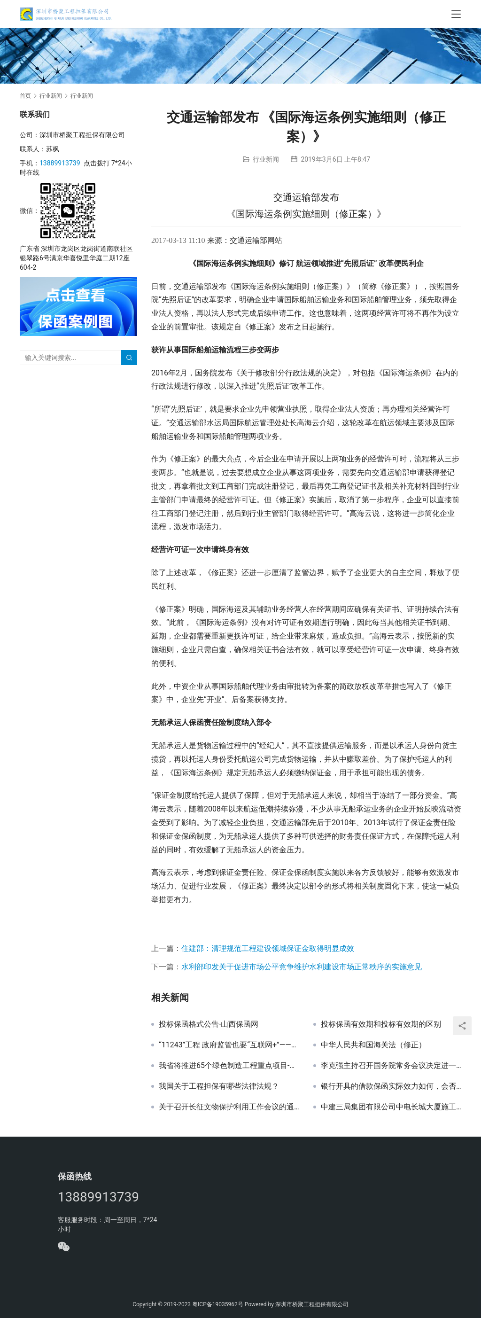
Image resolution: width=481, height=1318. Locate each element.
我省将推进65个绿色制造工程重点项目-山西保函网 (229, 1065)
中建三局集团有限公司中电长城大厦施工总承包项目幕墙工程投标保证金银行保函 (391, 1107)
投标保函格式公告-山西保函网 (208, 1024)
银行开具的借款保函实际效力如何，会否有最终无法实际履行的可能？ (391, 1086)
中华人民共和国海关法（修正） (373, 1045)
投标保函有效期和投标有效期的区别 (381, 1024)
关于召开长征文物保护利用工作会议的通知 (229, 1107)
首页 (25, 96)
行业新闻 (266, 159)
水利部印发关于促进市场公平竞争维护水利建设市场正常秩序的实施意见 (301, 966)
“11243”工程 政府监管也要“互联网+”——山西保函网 (229, 1045)
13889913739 (59, 163)
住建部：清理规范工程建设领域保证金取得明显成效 (267, 948)
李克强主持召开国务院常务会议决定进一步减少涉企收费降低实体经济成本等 (391, 1065)
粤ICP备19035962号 (217, 1304)
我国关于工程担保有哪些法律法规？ (219, 1086)
